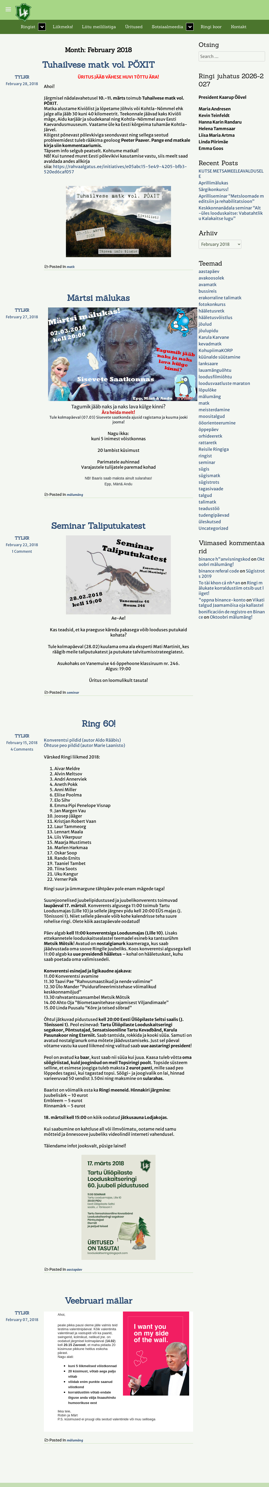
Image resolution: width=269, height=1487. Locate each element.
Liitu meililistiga (99, 26)
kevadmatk (210, 343)
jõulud (205, 324)
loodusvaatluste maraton (224, 383)
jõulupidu (208, 330)
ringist (205, 455)
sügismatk (209, 475)
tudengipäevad (214, 515)
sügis (204, 469)
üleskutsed (210, 521)
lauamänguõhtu (215, 370)
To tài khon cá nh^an (219, 582)
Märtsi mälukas (98, 297)
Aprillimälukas (213, 182)
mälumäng (75, 495)
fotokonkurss (212, 304)
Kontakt (238, 26)
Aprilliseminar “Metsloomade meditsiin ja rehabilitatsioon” (231, 198)
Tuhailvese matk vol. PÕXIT (98, 64)
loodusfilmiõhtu (215, 376)
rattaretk (208, 442)
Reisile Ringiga (214, 449)
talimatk (207, 502)
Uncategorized (213, 528)
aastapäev (74, 1269)
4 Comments (25, 749)
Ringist (28, 26)
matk (71, 267)
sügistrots (209, 482)
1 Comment (26, 551)
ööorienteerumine (217, 422)
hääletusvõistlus (215, 317)
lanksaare (208, 363)
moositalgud (212, 416)
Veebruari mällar (98, 1300)
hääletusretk (211, 311)
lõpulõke (207, 390)
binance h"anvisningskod (224, 559)
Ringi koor (211, 26)
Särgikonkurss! (214, 189)
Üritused (134, 26)
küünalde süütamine (219, 357)
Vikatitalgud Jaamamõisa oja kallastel (232, 602)
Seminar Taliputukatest (98, 525)
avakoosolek (211, 278)
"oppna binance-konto (222, 600)
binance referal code (219, 571)
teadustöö (209, 508)
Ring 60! (98, 723)
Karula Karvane (214, 337)
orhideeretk (210, 436)
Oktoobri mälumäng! (232, 561)
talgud (205, 495)
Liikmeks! (63, 26)
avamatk (207, 284)
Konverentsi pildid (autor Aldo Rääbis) (82, 740)
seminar (73, 692)
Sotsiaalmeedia (167, 26)
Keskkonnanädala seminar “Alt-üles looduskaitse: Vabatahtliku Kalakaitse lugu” (231, 213)
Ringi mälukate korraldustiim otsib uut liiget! (231, 588)
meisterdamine (214, 409)
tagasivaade (211, 488)
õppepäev (209, 429)
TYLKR (22, 77)
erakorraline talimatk (220, 297)
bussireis (208, 291)
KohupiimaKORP (216, 350)
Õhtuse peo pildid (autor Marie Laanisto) (84, 745)
